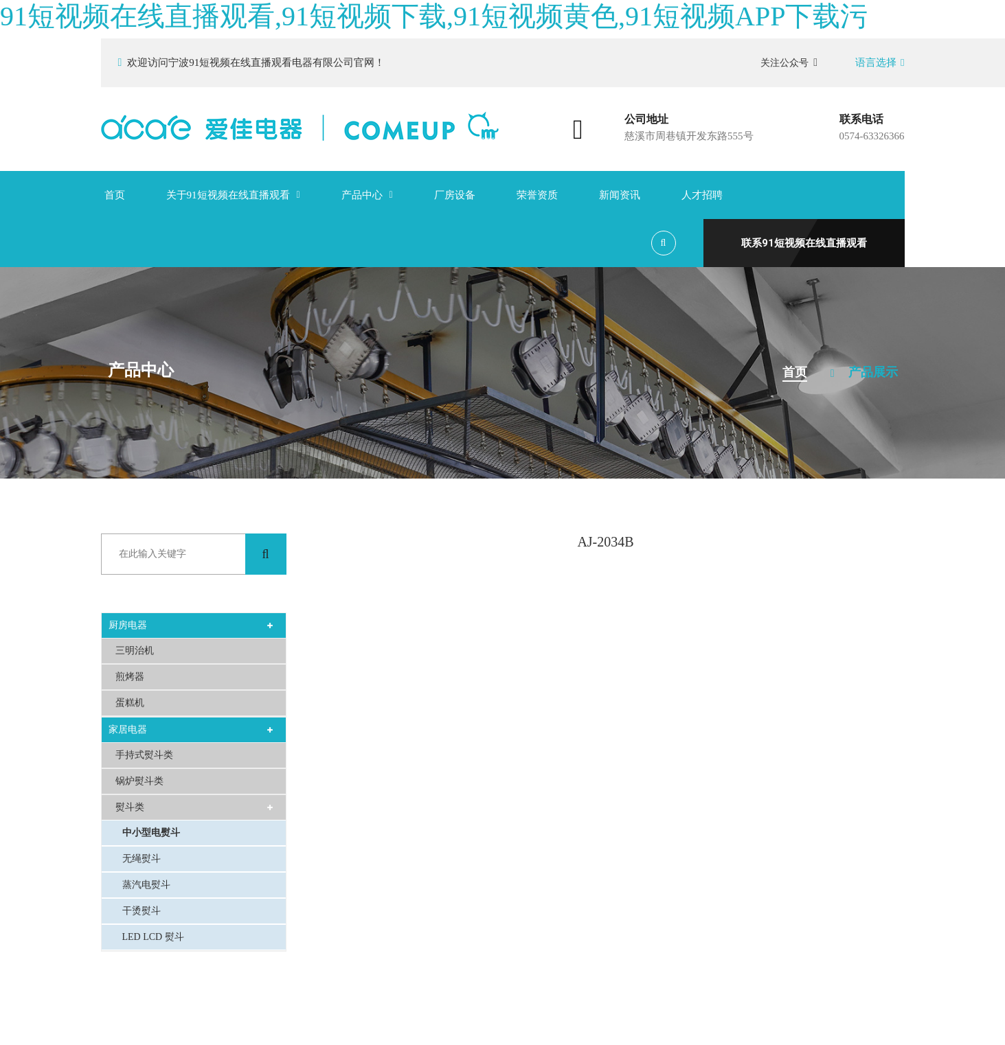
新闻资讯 (619, 195)
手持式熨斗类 (144, 755)
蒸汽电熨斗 (146, 885)
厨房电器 (128, 625)
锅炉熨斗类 (139, 781)
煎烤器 (129, 676)
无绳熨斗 (141, 858)
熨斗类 (129, 807)
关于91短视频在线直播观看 (228, 195)
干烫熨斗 (141, 911)
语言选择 (879, 62)
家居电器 (128, 729)
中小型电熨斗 (151, 832)
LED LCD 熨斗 (153, 937)
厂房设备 (454, 195)
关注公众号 (788, 62)
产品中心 (362, 195)
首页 (114, 195)
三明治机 (134, 650)
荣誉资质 (537, 195)
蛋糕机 (129, 703)
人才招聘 (702, 195)
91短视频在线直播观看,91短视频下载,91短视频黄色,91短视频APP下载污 (434, 16)
